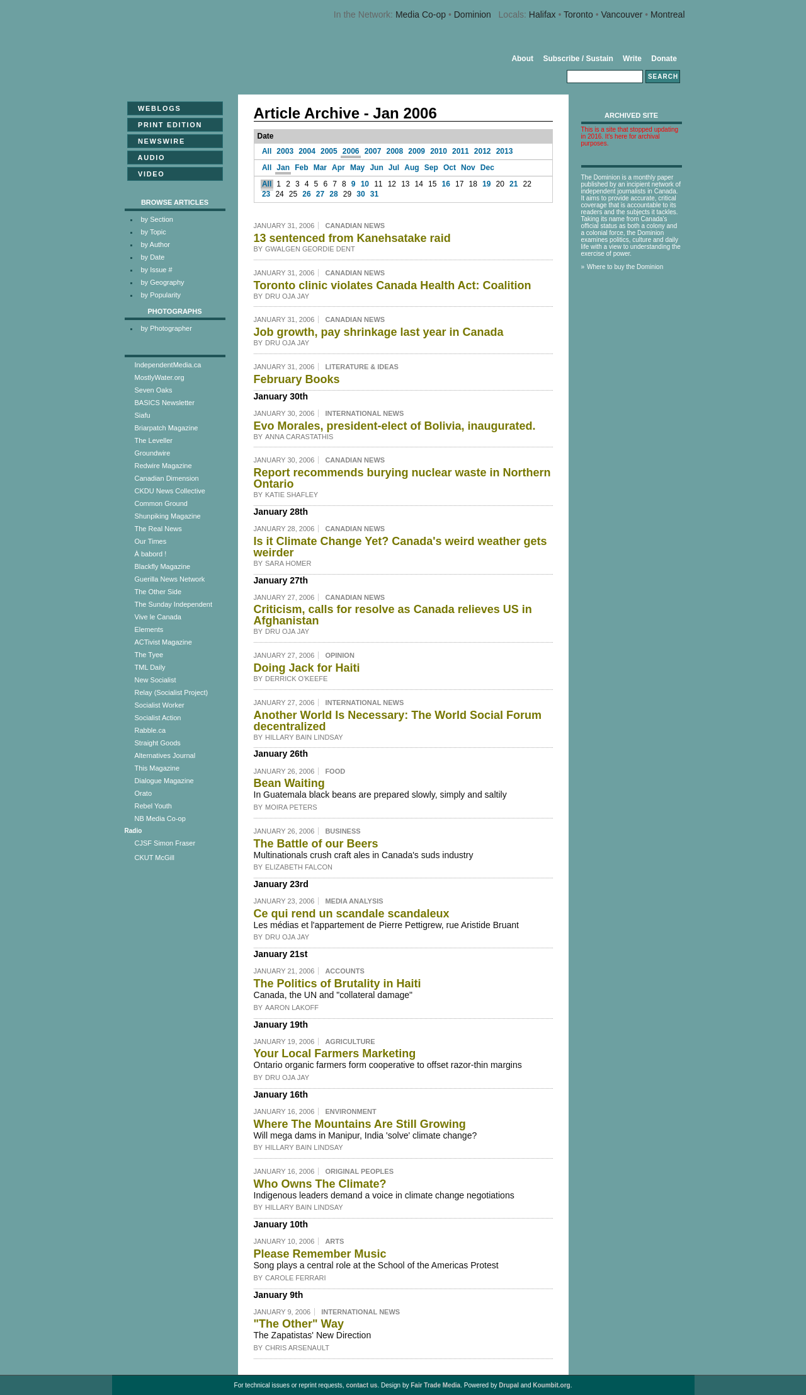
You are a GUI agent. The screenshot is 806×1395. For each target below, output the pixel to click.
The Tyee (149, 654)
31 (374, 194)
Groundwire (153, 453)
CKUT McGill (154, 857)
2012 (482, 151)
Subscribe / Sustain (578, 58)
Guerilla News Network (170, 579)
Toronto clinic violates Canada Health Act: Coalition (392, 285)
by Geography (162, 282)
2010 (438, 151)
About (522, 58)
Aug (411, 167)
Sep (431, 167)
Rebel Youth (153, 806)
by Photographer (166, 328)
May (357, 167)
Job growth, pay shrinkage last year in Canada (379, 332)
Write (632, 58)
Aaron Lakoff (292, 1007)
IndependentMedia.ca (168, 365)
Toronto (578, 14)
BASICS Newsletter (165, 402)
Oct (449, 167)
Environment (350, 1111)
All (266, 151)
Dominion (472, 14)
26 (306, 194)
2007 (373, 151)
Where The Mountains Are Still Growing (360, 1124)
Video (147, 174)
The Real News (158, 528)
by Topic (153, 232)
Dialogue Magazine (164, 780)
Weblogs (155, 108)
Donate (664, 58)
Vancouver (621, 14)
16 (446, 184)
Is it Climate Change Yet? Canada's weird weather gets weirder (400, 547)
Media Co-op (420, 14)
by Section (157, 219)
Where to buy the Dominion (625, 266)
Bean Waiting (289, 783)
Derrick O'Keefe (296, 678)
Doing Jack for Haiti (307, 668)
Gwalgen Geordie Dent (310, 249)
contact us (361, 1385)
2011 (460, 151)
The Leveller (154, 440)
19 (486, 184)
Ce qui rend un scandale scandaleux (352, 913)
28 (333, 194)
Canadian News (355, 225)
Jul (394, 167)
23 (266, 194)
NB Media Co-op (160, 818)
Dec (487, 167)
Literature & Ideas (362, 366)
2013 (504, 151)
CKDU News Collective (170, 491)
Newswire (157, 141)
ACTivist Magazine (163, 642)
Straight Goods (158, 743)
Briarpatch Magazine (166, 428)
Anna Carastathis (299, 436)
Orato (143, 793)
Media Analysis (354, 901)
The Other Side (158, 591)
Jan (283, 167)
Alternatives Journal (165, 755)
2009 (416, 151)
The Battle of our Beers (316, 843)
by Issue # (157, 269)
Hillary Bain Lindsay (304, 737)
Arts (334, 1241)
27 (320, 194)
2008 (395, 151)
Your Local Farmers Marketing (335, 1053)
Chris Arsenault (297, 1348)
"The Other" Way (299, 1324)
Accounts (344, 971)
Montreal (667, 14)
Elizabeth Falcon (298, 867)
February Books (297, 379)
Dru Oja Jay (287, 296)
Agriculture (350, 1041)
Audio (148, 157)
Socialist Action (158, 717)
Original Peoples (359, 1171)
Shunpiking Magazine (168, 516)
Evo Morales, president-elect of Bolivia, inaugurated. (395, 426)
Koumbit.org (551, 1385)
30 (360, 194)
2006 (351, 151)
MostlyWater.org (159, 377)
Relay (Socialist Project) (171, 692)
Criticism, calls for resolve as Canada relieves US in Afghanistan (393, 615)
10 (365, 184)
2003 (284, 151)
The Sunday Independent (174, 604)
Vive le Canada (158, 617)
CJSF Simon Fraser (165, 843)
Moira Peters (291, 807)
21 (513, 184)
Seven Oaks (154, 390)
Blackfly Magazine (163, 566)
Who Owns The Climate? (320, 1184)
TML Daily (150, 667)
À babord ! (151, 554)
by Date (153, 257)
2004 (306, 151)
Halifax (542, 14)
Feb (301, 167)
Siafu (142, 415)
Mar (320, 167)
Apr (338, 167)
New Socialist (155, 680)
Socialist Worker (159, 705)
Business (342, 831)
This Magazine (157, 768)
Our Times (151, 541)
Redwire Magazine (163, 465)
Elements (149, 629)
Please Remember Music (320, 1254)
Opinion (339, 655)
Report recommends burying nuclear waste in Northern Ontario (402, 478)
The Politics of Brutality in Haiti (337, 983)
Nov (468, 167)
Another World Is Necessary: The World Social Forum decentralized (398, 721)
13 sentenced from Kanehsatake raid (352, 238)
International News (364, 413)
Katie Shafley (291, 494)
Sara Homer (288, 563)
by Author (155, 244)
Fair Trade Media (435, 1385)
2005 (329, 151)
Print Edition (166, 125)
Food (335, 771)
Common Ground (161, 503)
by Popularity (161, 295)
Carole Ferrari (295, 1278)
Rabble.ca (150, 730)
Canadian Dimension (167, 478)
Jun (376, 167)
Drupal (509, 1385)
